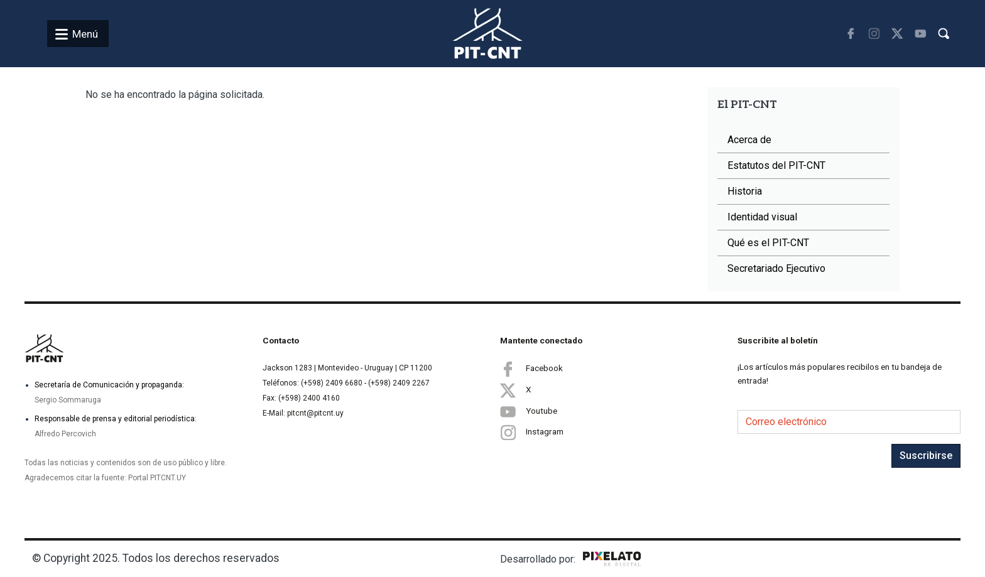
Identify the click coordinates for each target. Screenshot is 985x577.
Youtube (528, 411)
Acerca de (749, 140)
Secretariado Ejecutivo (776, 268)
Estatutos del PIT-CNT (776, 165)
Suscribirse (926, 455)
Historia (744, 191)
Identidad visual (762, 217)
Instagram (531, 432)
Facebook (531, 368)
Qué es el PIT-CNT (768, 243)
